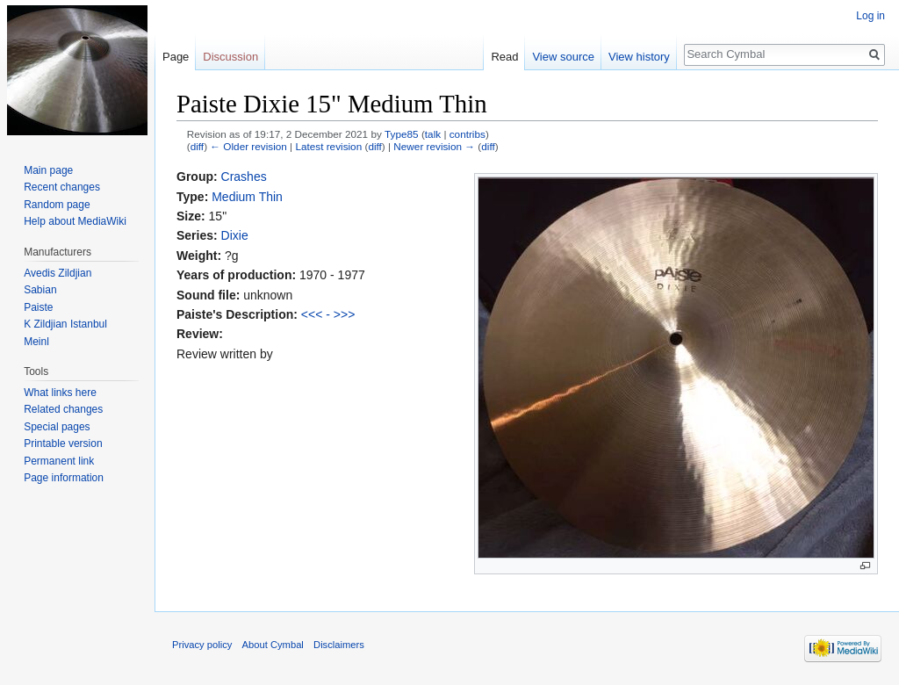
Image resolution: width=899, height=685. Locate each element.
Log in (870, 16)
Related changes (63, 409)
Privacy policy (202, 644)
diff (197, 146)
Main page (48, 170)
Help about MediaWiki (75, 221)
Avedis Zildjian (57, 273)
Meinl (36, 341)
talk (433, 134)
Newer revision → (434, 146)
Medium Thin (247, 197)
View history (639, 56)
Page (175, 56)
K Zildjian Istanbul (65, 324)
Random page (57, 204)
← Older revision (248, 146)
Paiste (38, 307)
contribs (467, 134)
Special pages (57, 427)
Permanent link (59, 461)
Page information (64, 478)
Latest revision (328, 146)
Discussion (230, 56)
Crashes (244, 176)
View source (563, 56)
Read (504, 56)
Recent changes (62, 187)
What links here (60, 392)
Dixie (234, 235)
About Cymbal (273, 644)
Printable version (63, 443)
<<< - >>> (328, 314)
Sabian (40, 290)
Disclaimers (338, 644)
